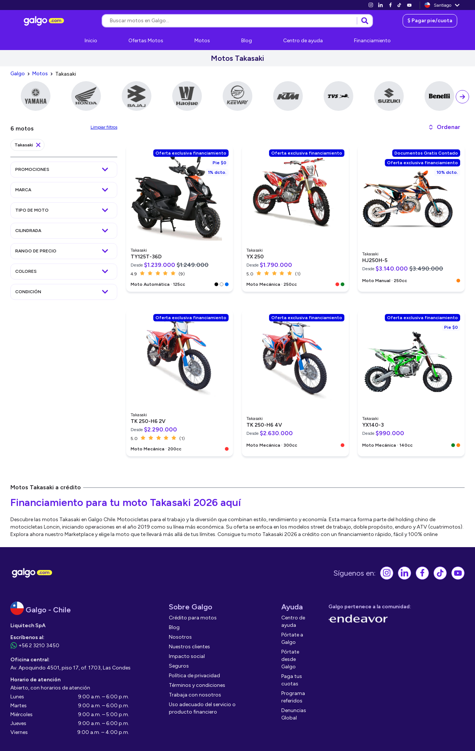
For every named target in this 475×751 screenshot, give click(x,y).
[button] (444, 127)
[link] (371, 5)
